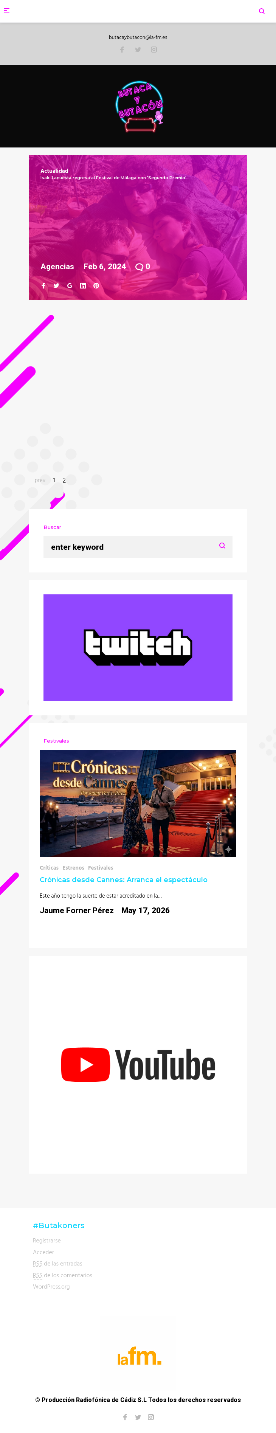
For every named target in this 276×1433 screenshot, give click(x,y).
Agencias (57, 266)
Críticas (49, 867)
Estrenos (73, 867)
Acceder (43, 1251)
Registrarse (47, 1240)
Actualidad (54, 170)
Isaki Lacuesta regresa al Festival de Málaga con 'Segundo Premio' (113, 177)
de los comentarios (62, 1275)
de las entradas (57, 1263)
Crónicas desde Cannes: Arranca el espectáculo (124, 880)
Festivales (100, 867)
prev (40, 480)
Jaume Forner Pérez (77, 910)
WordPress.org (51, 1286)
